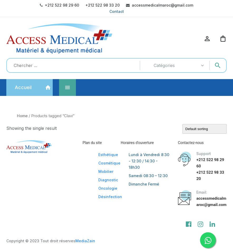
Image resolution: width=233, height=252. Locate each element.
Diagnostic (108, 180)
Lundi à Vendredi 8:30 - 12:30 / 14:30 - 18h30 (149, 160)
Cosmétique (109, 163)
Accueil (23, 87)
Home (22, 116)
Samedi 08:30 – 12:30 (148, 175)
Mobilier (105, 171)
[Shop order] (204, 129)
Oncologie (107, 188)
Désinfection (110, 196)
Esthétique (108, 154)
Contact (116, 11)
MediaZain (85, 241)
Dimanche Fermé (144, 184)
